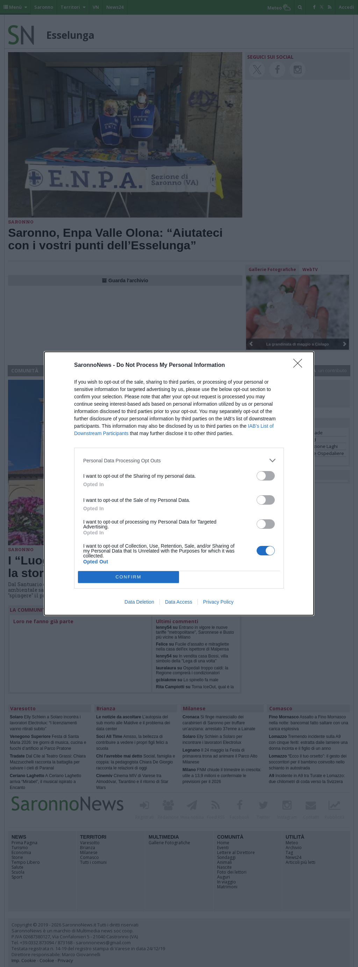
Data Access (178, 602)
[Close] (300, 365)
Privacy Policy (218, 602)
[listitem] (179, 460)
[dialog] (179, 483)
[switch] (266, 476)
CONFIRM (128, 577)
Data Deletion (139, 602)
